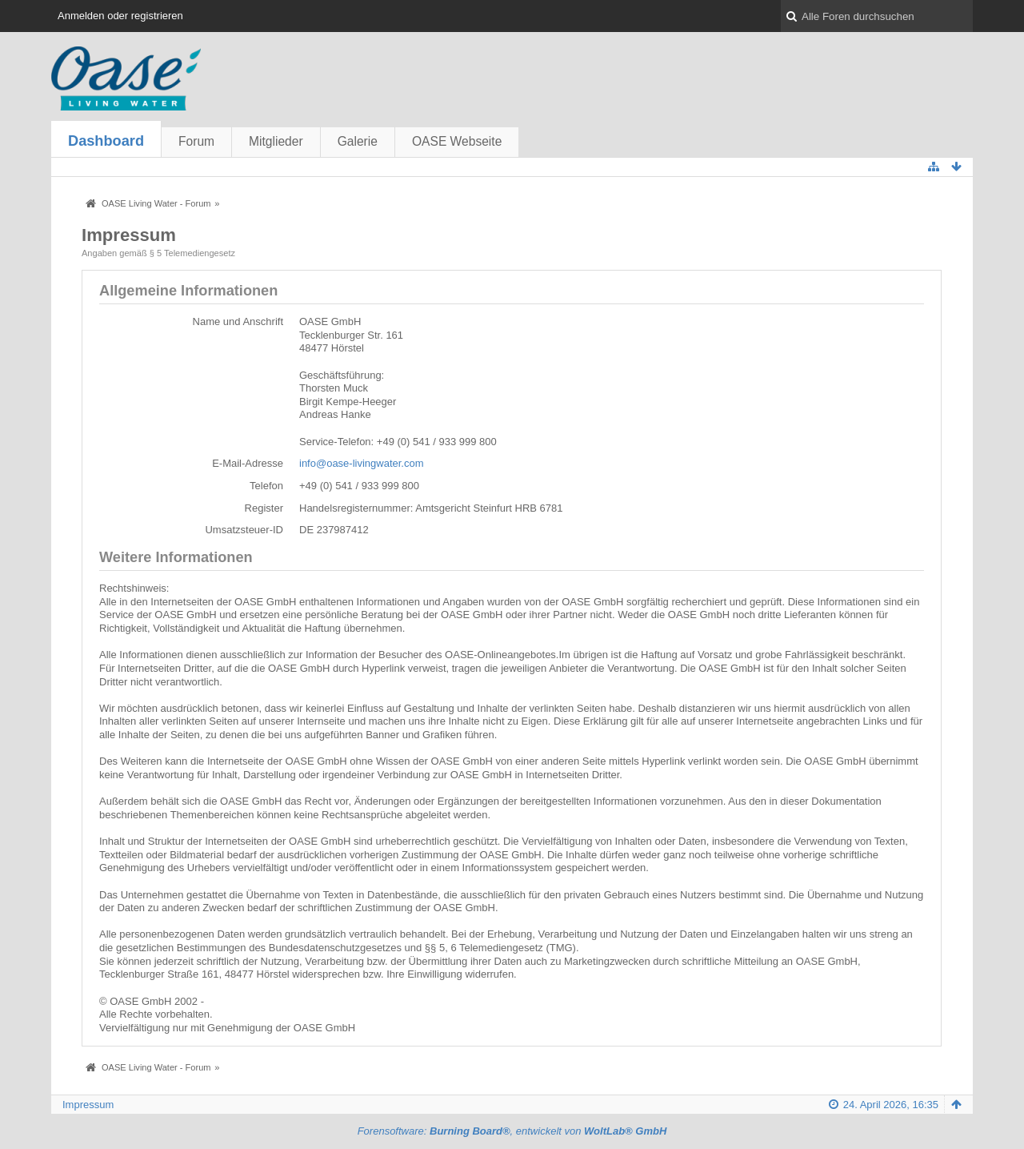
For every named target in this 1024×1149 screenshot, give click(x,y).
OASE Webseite (457, 141)
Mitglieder (276, 141)
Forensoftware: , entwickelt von (512, 1131)
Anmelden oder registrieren (120, 16)
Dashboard (106, 141)
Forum (196, 141)
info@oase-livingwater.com (361, 463)
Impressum (88, 1105)
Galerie (358, 141)
